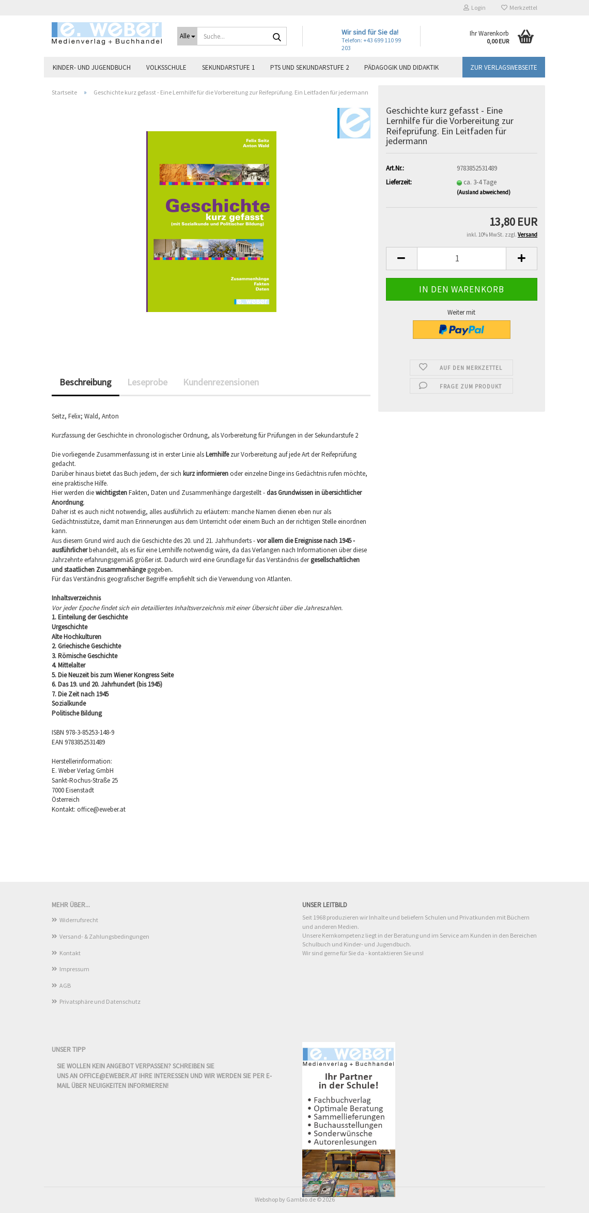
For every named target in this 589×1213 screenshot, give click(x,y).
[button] (401, 258)
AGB (65, 985)
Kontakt (70, 953)
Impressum (74, 969)
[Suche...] (187, 36)
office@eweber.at (108, 1075)
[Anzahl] (461, 258)
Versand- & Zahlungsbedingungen (104, 936)
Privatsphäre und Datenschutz (100, 1001)
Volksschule (166, 67)
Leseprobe (147, 382)
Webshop (266, 1199)
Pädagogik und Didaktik (401, 67)
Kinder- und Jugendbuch (92, 67)
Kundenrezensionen (221, 382)
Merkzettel (519, 7)
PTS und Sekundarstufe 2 (309, 67)
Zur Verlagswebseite (503, 67)
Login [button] (474, 7)
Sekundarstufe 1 (228, 67)
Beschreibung (85, 382)
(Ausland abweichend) (483, 192)
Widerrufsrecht (78, 920)
